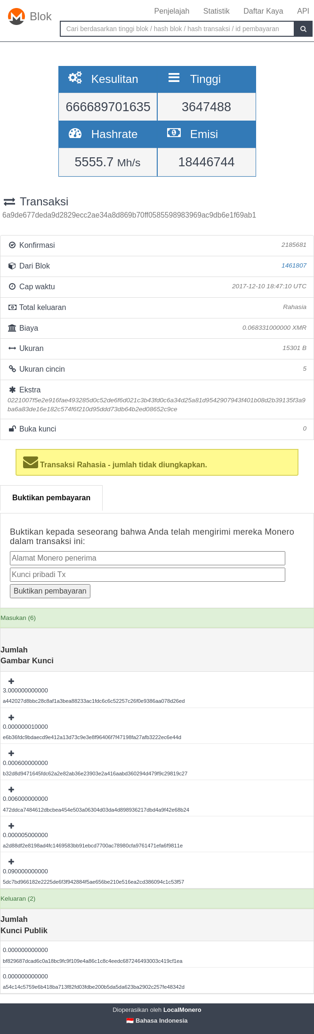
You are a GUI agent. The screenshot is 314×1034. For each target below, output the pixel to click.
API (303, 11)
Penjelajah (172, 11)
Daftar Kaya (263, 11)
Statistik (216, 11)
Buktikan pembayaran (51, 498)
